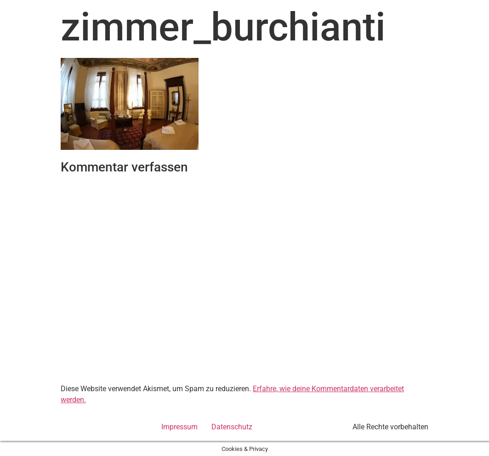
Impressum (179, 426)
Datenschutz (231, 426)
